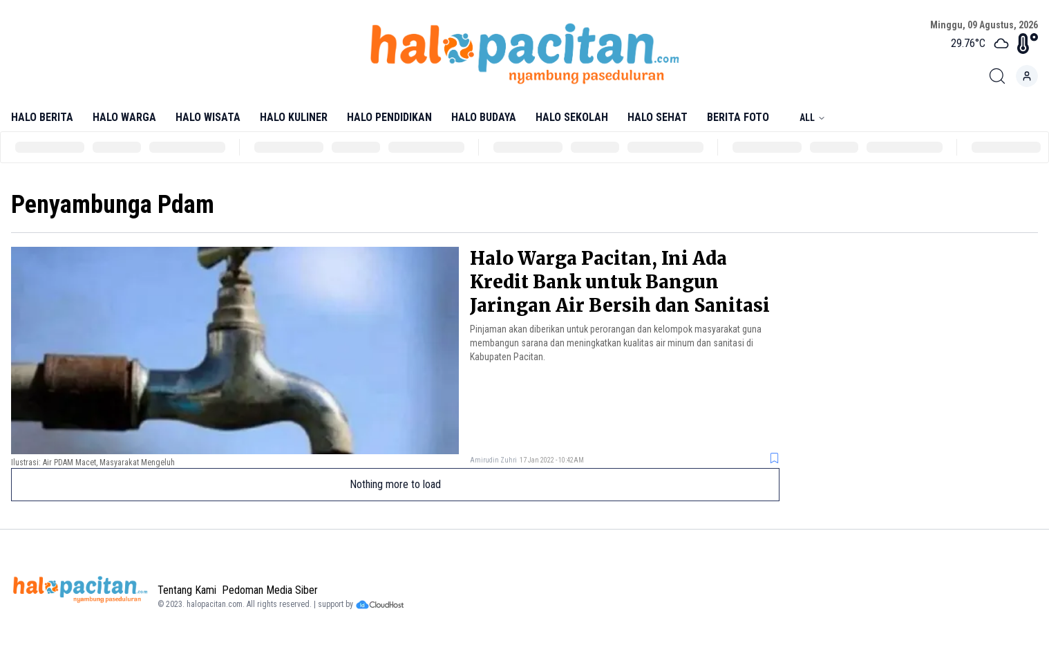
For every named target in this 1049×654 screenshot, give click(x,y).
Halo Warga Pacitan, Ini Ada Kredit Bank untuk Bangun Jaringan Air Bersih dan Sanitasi (620, 282)
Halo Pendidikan (389, 117)
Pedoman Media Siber (270, 590)
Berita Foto (738, 117)
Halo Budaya (483, 117)
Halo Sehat (657, 117)
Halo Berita (42, 117)
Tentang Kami (187, 590)
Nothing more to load (395, 484)
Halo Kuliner (294, 117)
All (813, 117)
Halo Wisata (208, 117)
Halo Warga (124, 117)
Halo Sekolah (572, 117)
